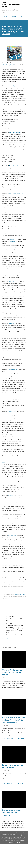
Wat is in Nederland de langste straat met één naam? (12, 672)
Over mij (13, 16)
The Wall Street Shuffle (15, 132)
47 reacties (9, 691)
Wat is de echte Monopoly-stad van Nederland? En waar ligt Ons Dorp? (13, 719)
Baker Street (12, 281)
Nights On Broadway (14, 165)
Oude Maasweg (12, 411)
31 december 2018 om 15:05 (14, 635)
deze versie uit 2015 (20, 594)
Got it (18, 842)
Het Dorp (10, 495)
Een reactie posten (7, 638)
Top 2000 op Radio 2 (8, 65)
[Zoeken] (22, 3)
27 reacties (9, 738)
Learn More (12, 842)
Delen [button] (5, 605)
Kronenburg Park (13, 369)
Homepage (4, 16)
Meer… (21, 16)
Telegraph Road (12, 535)
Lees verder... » (22, 691)
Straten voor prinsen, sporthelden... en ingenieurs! (11, 812)
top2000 (16, 603)
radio (12, 603)
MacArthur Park (13, 239)
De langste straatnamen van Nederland (12, 766)
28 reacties (9, 783)
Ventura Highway (13, 86)
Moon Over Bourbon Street (16, 193)
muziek (8, 603)
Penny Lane (11, 323)
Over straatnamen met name (11, 4)
